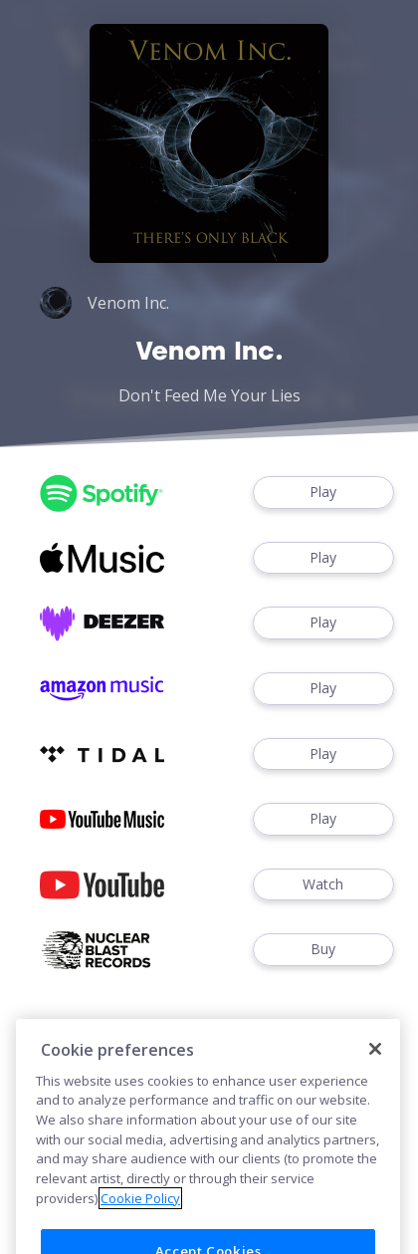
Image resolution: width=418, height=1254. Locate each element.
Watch (323, 885)
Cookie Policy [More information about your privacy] (140, 1217)
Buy (323, 949)
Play (323, 492)
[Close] (375, 1068)
